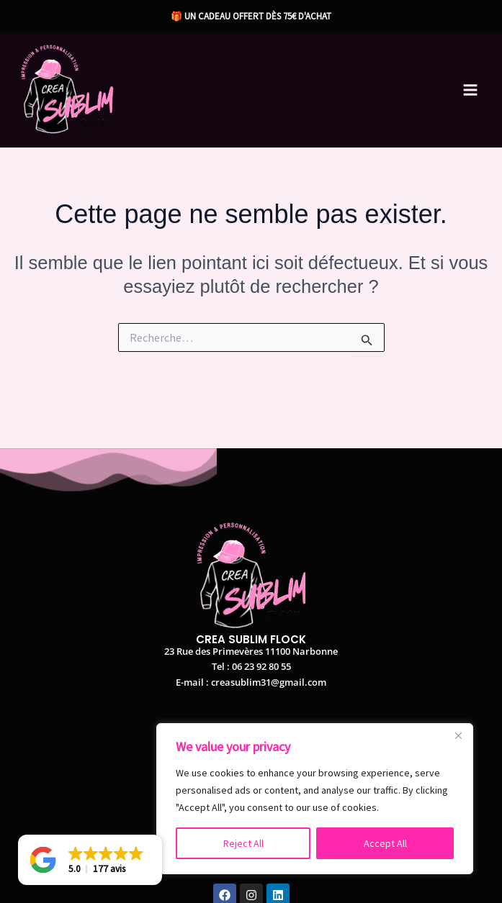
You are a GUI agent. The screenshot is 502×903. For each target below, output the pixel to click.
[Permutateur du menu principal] (471, 90)
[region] (314, 798)
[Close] (458, 735)
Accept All (385, 843)
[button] (90, 860)
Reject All (243, 843)
